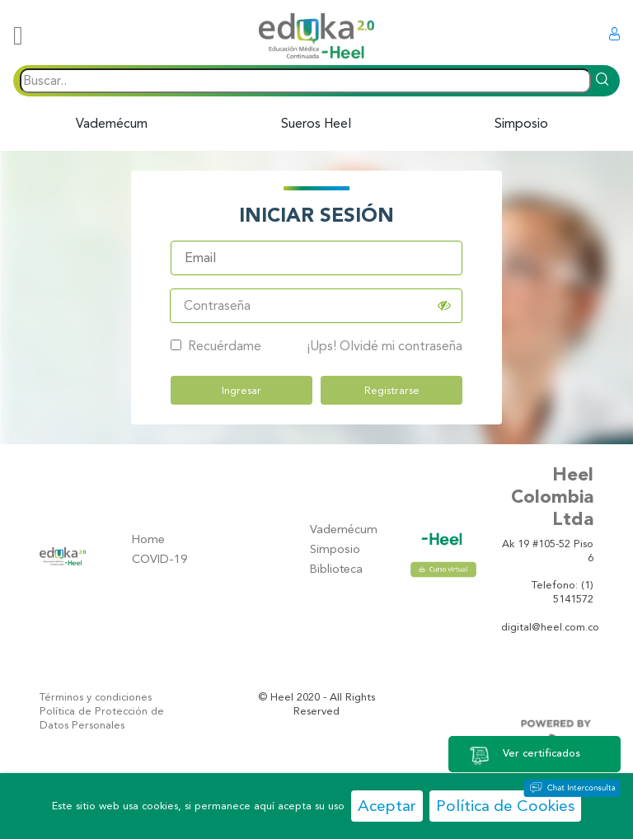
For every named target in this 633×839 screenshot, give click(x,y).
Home (148, 539)
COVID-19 (159, 559)
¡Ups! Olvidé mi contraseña (384, 345)
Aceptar (387, 805)
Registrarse (392, 389)
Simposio (521, 123)
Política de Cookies (505, 805)
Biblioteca (336, 569)
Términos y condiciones (96, 697)
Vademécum (112, 123)
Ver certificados (524, 754)
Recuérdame (216, 345)
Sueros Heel (316, 123)
